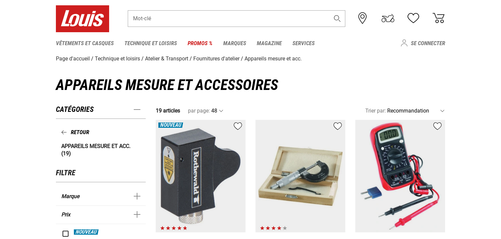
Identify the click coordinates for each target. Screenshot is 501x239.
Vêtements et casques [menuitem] (85, 43)
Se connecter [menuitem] (428, 43)
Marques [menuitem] (234, 43)
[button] (337, 19)
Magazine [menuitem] (269, 43)
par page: (199, 111)
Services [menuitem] (303, 43)
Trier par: (375, 111)
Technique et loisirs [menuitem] (150, 43)
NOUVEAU (86, 231)
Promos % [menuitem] (200, 43)
